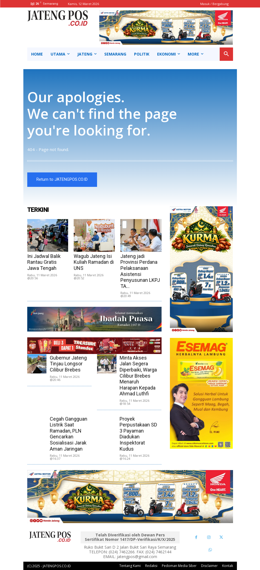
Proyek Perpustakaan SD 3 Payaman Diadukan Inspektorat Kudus (138, 434)
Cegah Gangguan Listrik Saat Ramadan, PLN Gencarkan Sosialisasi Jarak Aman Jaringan (68, 434)
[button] (226, 54)
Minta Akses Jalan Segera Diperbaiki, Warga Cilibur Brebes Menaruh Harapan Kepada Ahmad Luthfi (138, 376)
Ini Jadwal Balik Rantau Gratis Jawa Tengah (44, 262)
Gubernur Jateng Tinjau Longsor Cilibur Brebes (68, 364)
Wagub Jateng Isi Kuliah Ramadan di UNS (94, 262)
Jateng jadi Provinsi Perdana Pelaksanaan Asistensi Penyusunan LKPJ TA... (140, 271)
